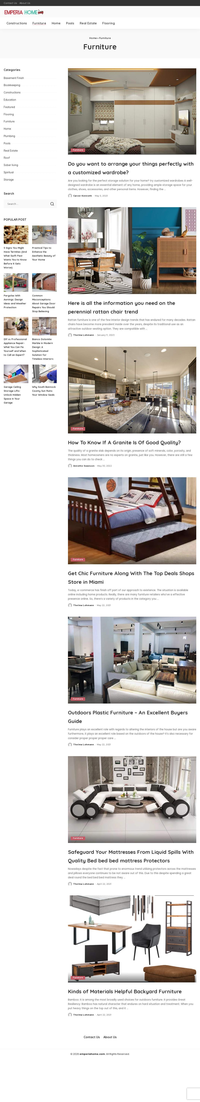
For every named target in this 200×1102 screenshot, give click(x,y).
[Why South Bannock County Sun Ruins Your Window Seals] (44, 374)
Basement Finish (14, 78)
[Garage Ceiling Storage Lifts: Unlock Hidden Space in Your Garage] (16, 374)
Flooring (9, 114)
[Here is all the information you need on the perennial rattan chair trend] (132, 259)
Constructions (12, 92)
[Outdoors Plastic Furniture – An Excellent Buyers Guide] (132, 686)
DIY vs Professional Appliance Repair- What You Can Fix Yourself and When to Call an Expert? (15, 347)
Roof (7, 157)
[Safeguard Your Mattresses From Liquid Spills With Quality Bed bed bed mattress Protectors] (132, 825)
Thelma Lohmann (83, 352)
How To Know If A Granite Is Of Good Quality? (123, 463)
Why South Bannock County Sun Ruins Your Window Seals (44, 390)
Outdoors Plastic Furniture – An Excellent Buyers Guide (124, 742)
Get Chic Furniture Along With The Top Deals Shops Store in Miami (129, 602)
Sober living (11, 165)
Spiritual (9, 172)
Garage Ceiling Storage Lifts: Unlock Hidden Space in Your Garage (13, 394)
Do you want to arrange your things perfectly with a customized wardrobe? (130, 171)
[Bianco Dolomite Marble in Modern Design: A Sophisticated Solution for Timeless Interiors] (44, 326)
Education (10, 99)
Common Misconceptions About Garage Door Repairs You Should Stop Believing (44, 303)
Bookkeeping (12, 85)
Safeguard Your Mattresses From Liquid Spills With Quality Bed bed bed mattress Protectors (129, 885)
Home (93, 38)
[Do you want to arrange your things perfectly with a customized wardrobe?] (132, 111)
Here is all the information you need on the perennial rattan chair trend (131, 319)
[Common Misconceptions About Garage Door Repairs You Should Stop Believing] (44, 282)
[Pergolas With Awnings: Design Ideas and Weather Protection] (16, 282)
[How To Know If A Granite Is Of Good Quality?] (132, 407)
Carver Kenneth (82, 204)
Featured (9, 107)
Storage (9, 179)
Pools (7, 143)
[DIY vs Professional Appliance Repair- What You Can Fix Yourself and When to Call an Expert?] (16, 326)
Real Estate (11, 150)
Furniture (78, 150)
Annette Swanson (83, 491)
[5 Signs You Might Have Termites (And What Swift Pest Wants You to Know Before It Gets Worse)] (16, 235)
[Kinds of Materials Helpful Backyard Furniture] (132, 973)
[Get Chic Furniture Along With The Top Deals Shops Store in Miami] (132, 546)
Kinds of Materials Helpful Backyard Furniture (115, 1029)
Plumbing (9, 136)
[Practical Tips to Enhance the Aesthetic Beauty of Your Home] (44, 235)
